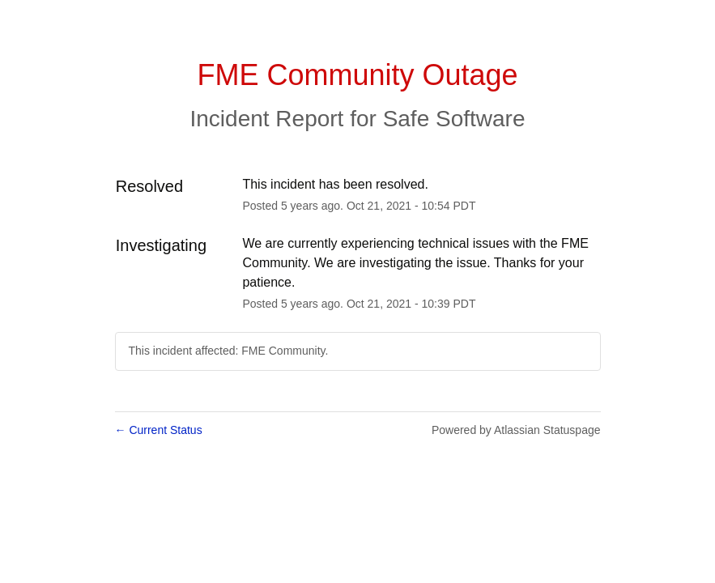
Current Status (158, 429)
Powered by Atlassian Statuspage (516, 429)
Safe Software (454, 118)
